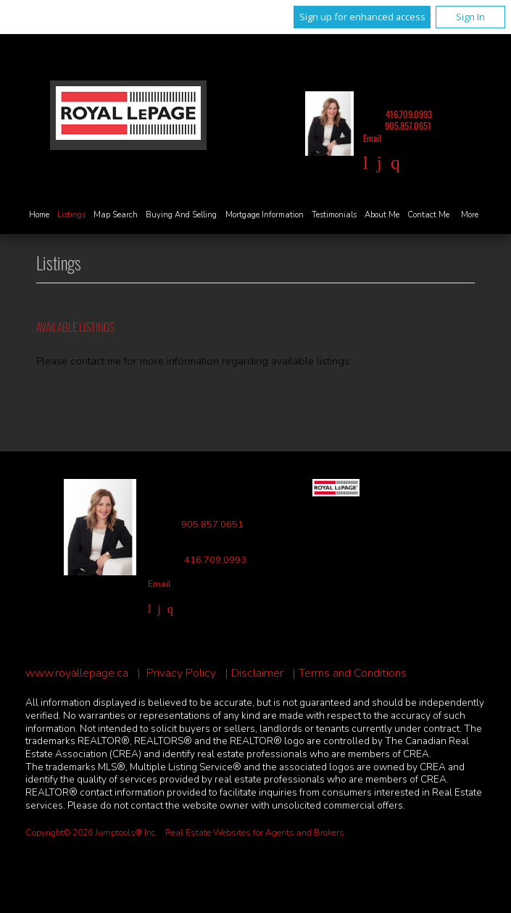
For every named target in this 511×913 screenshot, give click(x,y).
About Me (382, 214)
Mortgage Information (264, 214)
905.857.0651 (408, 126)
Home (39, 214)
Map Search (116, 214)
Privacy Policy (181, 673)
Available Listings (75, 326)
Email (372, 138)
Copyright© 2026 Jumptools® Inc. (91, 832)
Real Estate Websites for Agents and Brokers (254, 832)
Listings (71, 214)
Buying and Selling (181, 214)
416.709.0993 (409, 114)
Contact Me (428, 214)
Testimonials (334, 214)
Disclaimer (257, 673)
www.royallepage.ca (76, 673)
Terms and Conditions (353, 673)
